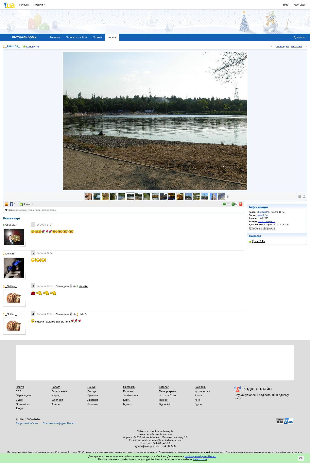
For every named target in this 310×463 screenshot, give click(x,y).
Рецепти (92, 404)
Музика (127, 404)
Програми (129, 386)
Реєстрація (299, 4)
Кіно (197, 399)
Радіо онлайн (257, 388)
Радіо (19, 408)
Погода (91, 391)
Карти (126, 399)
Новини (163, 399)
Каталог (164, 386)
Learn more (200, 459)
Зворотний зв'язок (27, 423)
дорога (22, 210)
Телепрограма (168, 391)
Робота (56, 386)
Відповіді (164, 404)
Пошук (91, 386)
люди (38, 210)
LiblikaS (9, 253)
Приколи (92, 395)
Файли (56, 404)
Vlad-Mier (10, 225)
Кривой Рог (262, 215)
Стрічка (97, 37)
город (15, 210)
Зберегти (26, 204)
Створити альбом (76, 37)
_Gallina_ (12, 46)
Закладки (200, 386)
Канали (112, 37)
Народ (56, 395)
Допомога (299, 37)
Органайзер (23, 404)
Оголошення (59, 391)
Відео (19, 399)
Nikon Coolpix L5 (266, 221)
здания (45, 210)
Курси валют (202, 391)
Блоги (198, 395)
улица (31, 210)
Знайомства (130, 395)
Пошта (20, 386)
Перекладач (23, 395)
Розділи (38, 4)
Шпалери (57, 399)
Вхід (285, 4)
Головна (24, 4)
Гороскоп (128, 391)
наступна (296, 46)
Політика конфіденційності (59, 423)
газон (53, 210)
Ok (301, 458)
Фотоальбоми (167, 395)
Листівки (92, 399)
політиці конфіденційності (200, 456)
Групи (198, 404)
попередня (282, 46)
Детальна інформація (262, 228)
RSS (18, 391)
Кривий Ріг (31, 46)
